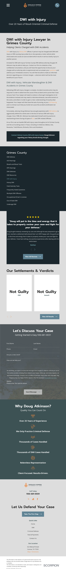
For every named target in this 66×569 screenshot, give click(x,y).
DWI (8, 52)
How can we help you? (14, 360)
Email (35, 349)
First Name (10, 343)
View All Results (49, 316)
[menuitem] (33, 157)
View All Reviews (33, 256)
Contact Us (33, 538)
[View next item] (35, 249)
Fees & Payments (33, 535)
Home (33, 524)
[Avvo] (33, 499)
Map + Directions (33, 552)
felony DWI (23, 52)
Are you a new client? (13, 355)
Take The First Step (33, 514)
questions (53, 70)
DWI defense (53, 111)
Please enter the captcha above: (17, 383)
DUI (33, 118)
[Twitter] (29, 499)
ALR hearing (53, 102)
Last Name (36, 343)
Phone (9, 349)
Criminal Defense (33, 531)
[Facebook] (37, 499)
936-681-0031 (33, 493)
